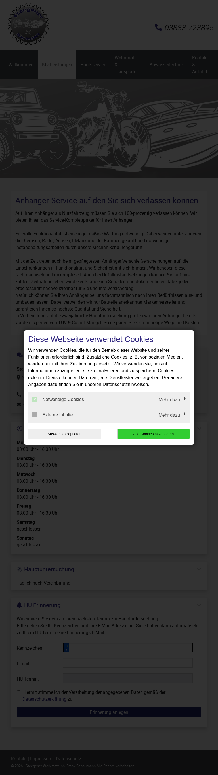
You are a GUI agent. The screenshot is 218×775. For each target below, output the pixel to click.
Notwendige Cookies (58, 399)
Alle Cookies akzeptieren (153, 434)
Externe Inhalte (52, 414)
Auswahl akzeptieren (64, 434)
